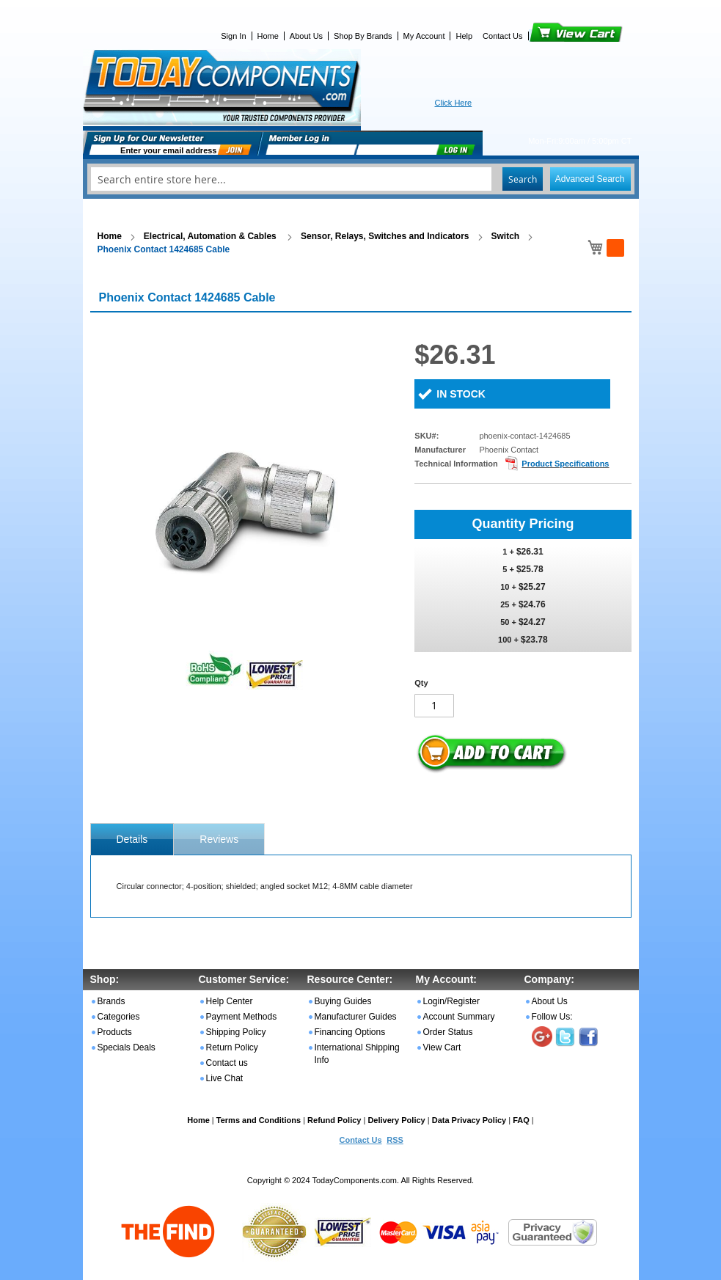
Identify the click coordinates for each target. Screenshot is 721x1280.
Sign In (233, 36)
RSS (395, 1139)
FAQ (521, 1120)
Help (463, 36)
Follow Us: (552, 1017)
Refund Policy (334, 1120)
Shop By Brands (363, 36)
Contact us (227, 1063)
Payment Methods (241, 1017)
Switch (505, 236)
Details (132, 839)
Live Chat (225, 1078)
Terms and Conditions (258, 1120)
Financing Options (350, 1032)
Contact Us (502, 36)
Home (268, 36)
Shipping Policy (236, 1032)
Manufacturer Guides (356, 1017)
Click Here (453, 102)
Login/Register (451, 1001)
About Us (306, 36)
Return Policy (232, 1047)
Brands (111, 1001)
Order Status (448, 1032)
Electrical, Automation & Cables (211, 236)
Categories (119, 1017)
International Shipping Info (357, 1053)
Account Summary (459, 1017)
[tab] (132, 839)
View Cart (551, 36)
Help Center (229, 1001)
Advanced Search (590, 179)
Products (115, 1032)
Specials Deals (126, 1047)
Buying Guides (343, 1001)
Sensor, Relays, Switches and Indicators (385, 236)
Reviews (219, 839)
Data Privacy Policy (469, 1120)
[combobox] (360, 179)
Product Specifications (565, 463)
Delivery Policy (396, 1120)
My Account (424, 36)
